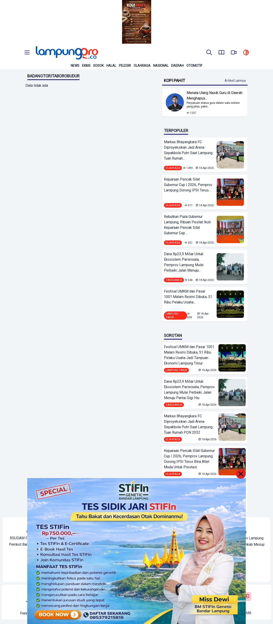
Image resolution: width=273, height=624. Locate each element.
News (75, 65)
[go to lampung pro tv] (233, 53)
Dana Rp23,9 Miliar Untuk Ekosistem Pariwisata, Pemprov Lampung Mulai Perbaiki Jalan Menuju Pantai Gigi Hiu (189, 389)
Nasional (160, 65)
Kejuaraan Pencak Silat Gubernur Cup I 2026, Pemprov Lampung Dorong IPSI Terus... (188, 184)
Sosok (98, 65)
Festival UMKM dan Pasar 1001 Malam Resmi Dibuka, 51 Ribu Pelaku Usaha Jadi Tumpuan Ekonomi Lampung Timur (189, 355)
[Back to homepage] (66, 53)
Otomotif (194, 65)
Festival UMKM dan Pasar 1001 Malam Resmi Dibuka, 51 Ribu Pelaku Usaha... (188, 296)
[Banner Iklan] (136, 22)
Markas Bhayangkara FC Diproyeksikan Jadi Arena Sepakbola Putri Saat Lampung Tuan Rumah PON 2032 (188, 424)
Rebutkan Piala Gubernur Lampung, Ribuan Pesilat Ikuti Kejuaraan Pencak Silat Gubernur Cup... (187, 224)
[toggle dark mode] (246, 53)
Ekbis (86, 65)
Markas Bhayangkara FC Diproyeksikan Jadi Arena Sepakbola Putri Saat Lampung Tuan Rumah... (188, 150)
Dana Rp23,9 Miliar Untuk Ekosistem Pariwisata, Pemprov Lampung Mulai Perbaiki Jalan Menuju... (183, 262)
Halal (111, 65)
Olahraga (142, 65)
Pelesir (125, 65)
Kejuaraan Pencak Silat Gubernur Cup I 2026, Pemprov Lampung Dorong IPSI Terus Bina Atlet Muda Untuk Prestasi (189, 458)
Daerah (177, 65)
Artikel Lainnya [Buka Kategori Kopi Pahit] (235, 80)
